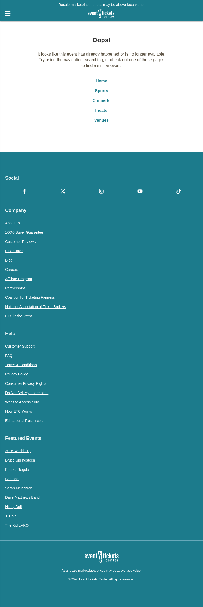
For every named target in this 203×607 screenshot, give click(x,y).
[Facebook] (24, 191)
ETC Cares (14, 251)
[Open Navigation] (8, 13)
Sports (101, 91)
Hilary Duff (13, 507)
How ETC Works (18, 411)
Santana (12, 479)
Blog (8, 260)
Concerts (101, 100)
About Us (12, 223)
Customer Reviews (20, 242)
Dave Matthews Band (22, 497)
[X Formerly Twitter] (63, 191)
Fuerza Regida (17, 469)
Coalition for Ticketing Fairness (30, 297)
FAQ (8, 356)
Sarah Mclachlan (18, 488)
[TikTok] (178, 191)
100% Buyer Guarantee (24, 232)
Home (101, 81)
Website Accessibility (22, 402)
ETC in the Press (19, 316)
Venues (101, 120)
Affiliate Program (18, 279)
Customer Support (20, 346)
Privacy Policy (16, 374)
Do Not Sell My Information (26, 393)
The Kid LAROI (17, 525)
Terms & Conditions (21, 365)
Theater (101, 110)
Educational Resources (24, 421)
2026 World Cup (18, 451)
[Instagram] (101, 191)
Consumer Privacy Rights (25, 383)
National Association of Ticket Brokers (35, 307)
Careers (11, 269)
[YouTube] (140, 191)
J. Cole (11, 516)
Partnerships (15, 288)
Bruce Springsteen (20, 460)
